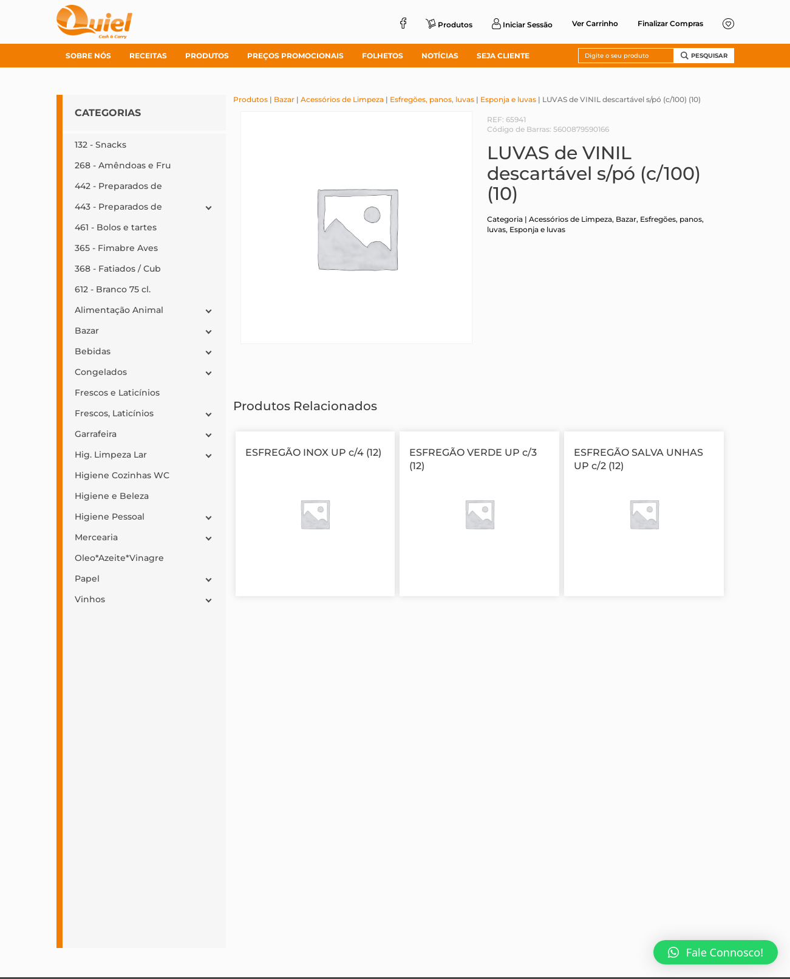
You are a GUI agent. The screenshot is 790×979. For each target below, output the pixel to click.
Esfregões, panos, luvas (432, 99)
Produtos (250, 99)
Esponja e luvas (508, 99)
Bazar (284, 99)
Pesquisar (704, 56)
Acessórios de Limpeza (342, 99)
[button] (715, 952)
